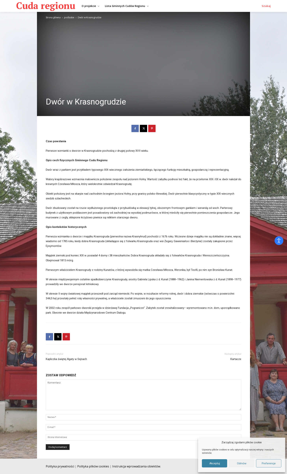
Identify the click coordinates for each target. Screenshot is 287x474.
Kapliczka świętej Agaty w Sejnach (66, 359)
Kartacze (235, 359)
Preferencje (269, 463)
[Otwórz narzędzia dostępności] (279, 240)
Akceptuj (214, 463)
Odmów (241, 463)
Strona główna (53, 17)
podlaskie (69, 17)
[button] (266, 6)
